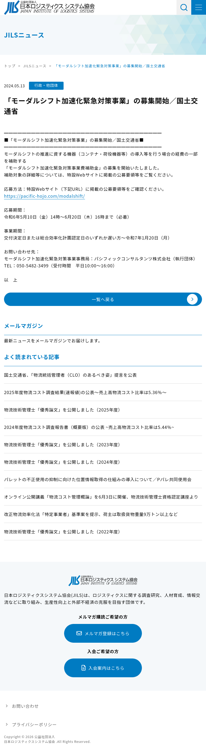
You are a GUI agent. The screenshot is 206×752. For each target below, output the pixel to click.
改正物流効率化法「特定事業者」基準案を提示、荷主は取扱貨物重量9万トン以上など (91, 514)
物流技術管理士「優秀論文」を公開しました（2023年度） (63, 444)
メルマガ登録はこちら (107, 633)
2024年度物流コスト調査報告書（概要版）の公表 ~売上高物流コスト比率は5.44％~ (89, 427)
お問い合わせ (25, 706)
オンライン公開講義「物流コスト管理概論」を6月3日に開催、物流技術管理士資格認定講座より (101, 496)
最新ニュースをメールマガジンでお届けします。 (53, 340)
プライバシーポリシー (34, 724)
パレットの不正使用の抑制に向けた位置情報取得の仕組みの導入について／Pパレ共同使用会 (98, 479)
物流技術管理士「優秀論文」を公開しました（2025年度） (63, 409)
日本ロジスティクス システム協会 (49, 7)
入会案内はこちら (106, 668)
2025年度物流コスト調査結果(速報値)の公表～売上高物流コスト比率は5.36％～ (85, 392)
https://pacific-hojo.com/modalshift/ (44, 196)
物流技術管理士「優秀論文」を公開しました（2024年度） (63, 462)
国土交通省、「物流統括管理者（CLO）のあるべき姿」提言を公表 (70, 375)
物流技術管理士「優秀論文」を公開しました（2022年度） (63, 531)
